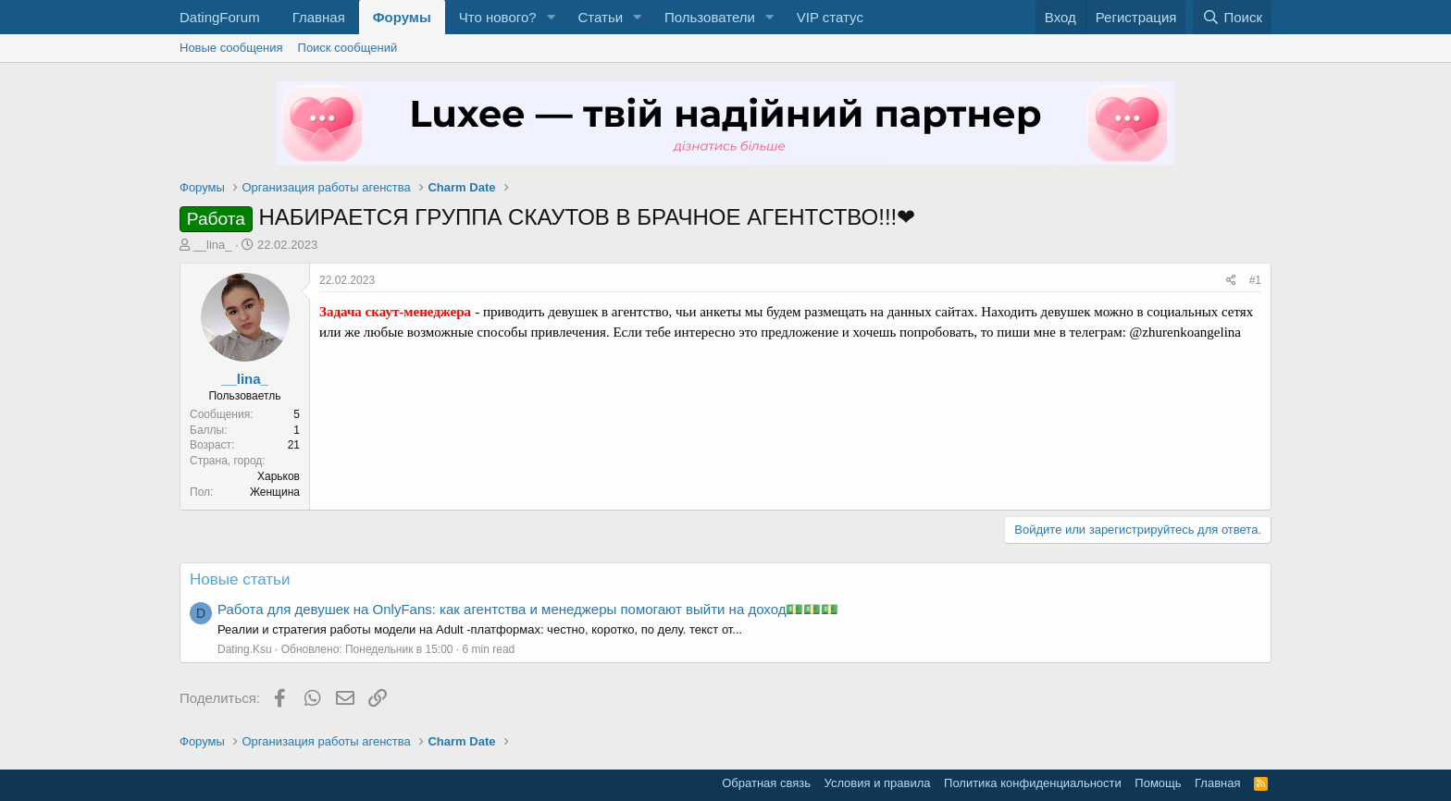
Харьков (278, 476)
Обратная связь (766, 783)
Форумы (402, 17)
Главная (318, 17)
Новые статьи (240, 579)
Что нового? (498, 17)
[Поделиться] (1231, 280)
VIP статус (830, 17)
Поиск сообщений (348, 48)
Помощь (1158, 783)
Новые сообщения (231, 48)
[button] (551, 17)
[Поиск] (1232, 17)
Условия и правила (878, 783)
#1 (1255, 280)
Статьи (600, 17)
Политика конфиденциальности (1033, 783)
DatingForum (220, 17)
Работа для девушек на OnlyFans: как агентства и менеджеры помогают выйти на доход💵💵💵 (527, 609)
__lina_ (212, 245)
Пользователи (709, 17)
